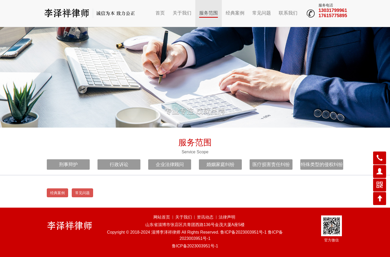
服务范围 (208, 13)
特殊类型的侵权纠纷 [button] (322, 164)
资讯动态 (205, 217)
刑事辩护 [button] (68, 164)
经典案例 (235, 13)
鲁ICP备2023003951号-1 (195, 246)
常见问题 (261, 13)
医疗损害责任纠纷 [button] (271, 164)
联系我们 (288, 13)
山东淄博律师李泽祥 (90, 13)
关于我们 (182, 13)
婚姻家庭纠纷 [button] (220, 164)
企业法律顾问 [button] (170, 164)
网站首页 (161, 217)
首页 (160, 13)
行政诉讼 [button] (119, 164)
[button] (379, 157)
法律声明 (227, 217)
